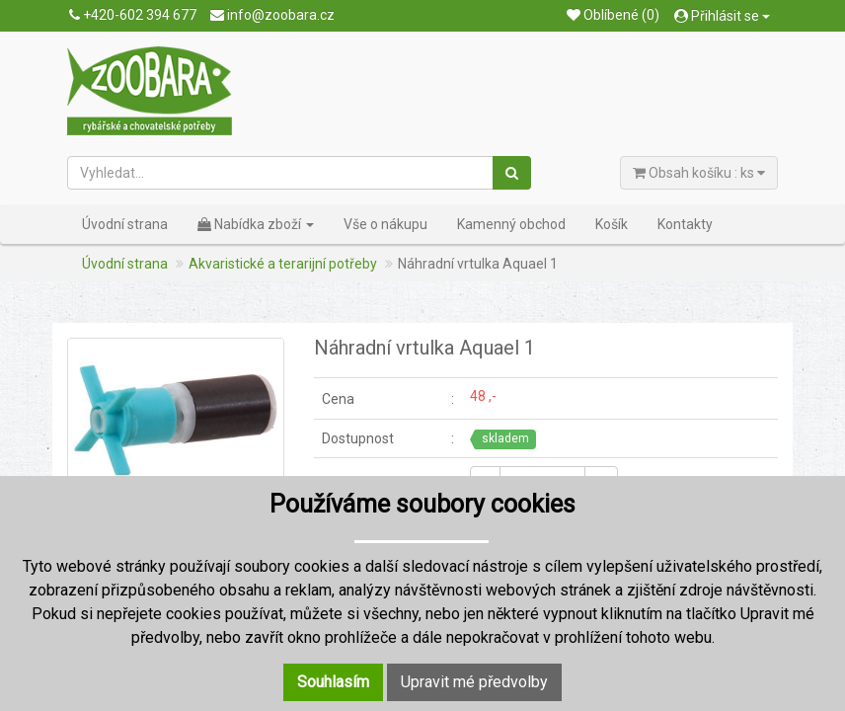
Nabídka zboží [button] (255, 224)
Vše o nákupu (385, 224)
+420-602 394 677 (132, 15)
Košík (611, 224)
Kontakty (685, 224)
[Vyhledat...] (281, 173)
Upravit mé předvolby (474, 681)
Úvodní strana (125, 224)
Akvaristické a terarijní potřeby (283, 264)
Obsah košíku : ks (699, 173)
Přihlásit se (722, 16)
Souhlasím (333, 681)
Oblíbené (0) (613, 15)
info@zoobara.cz (272, 15)
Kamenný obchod (511, 224)
